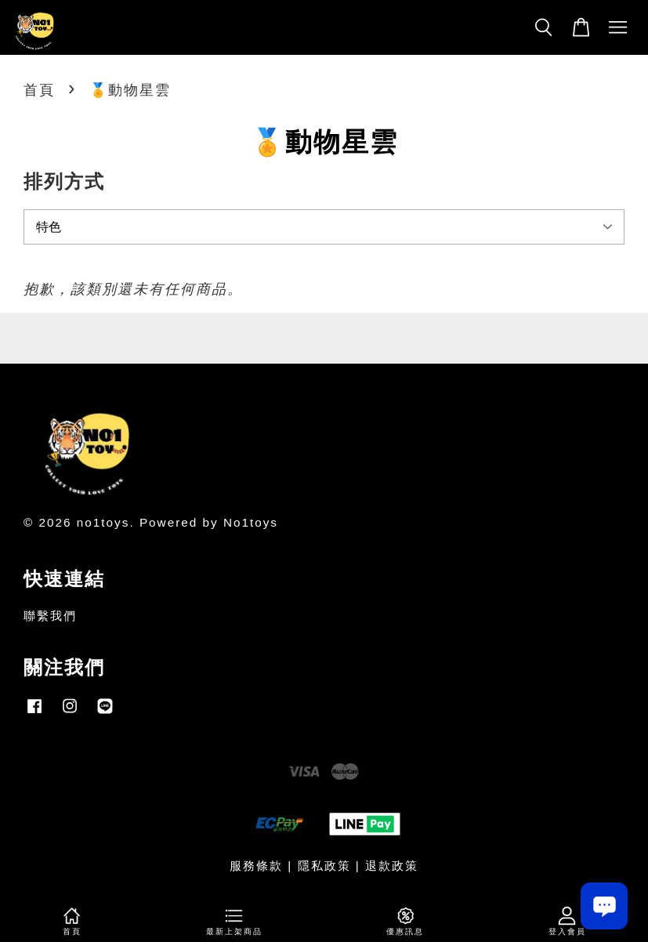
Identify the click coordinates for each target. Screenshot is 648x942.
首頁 (39, 90)
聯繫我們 (50, 615)
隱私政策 (324, 865)
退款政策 (391, 865)
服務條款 (256, 865)
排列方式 (64, 181)
